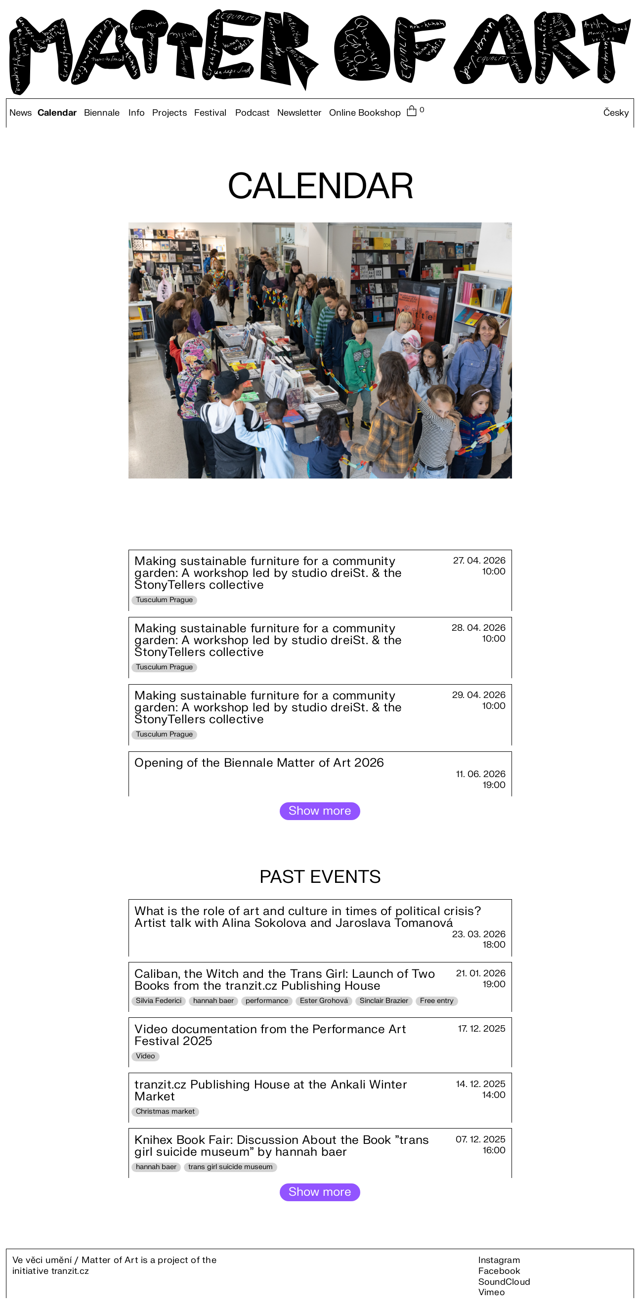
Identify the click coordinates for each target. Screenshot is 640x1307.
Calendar (57, 113)
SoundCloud (505, 1285)
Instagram (500, 1263)
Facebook (499, 1274)
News (20, 113)
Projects (169, 113)
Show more (320, 812)
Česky (616, 113)
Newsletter (299, 113)
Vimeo (491, 1295)
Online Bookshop (365, 113)
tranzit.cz (71, 1274)
